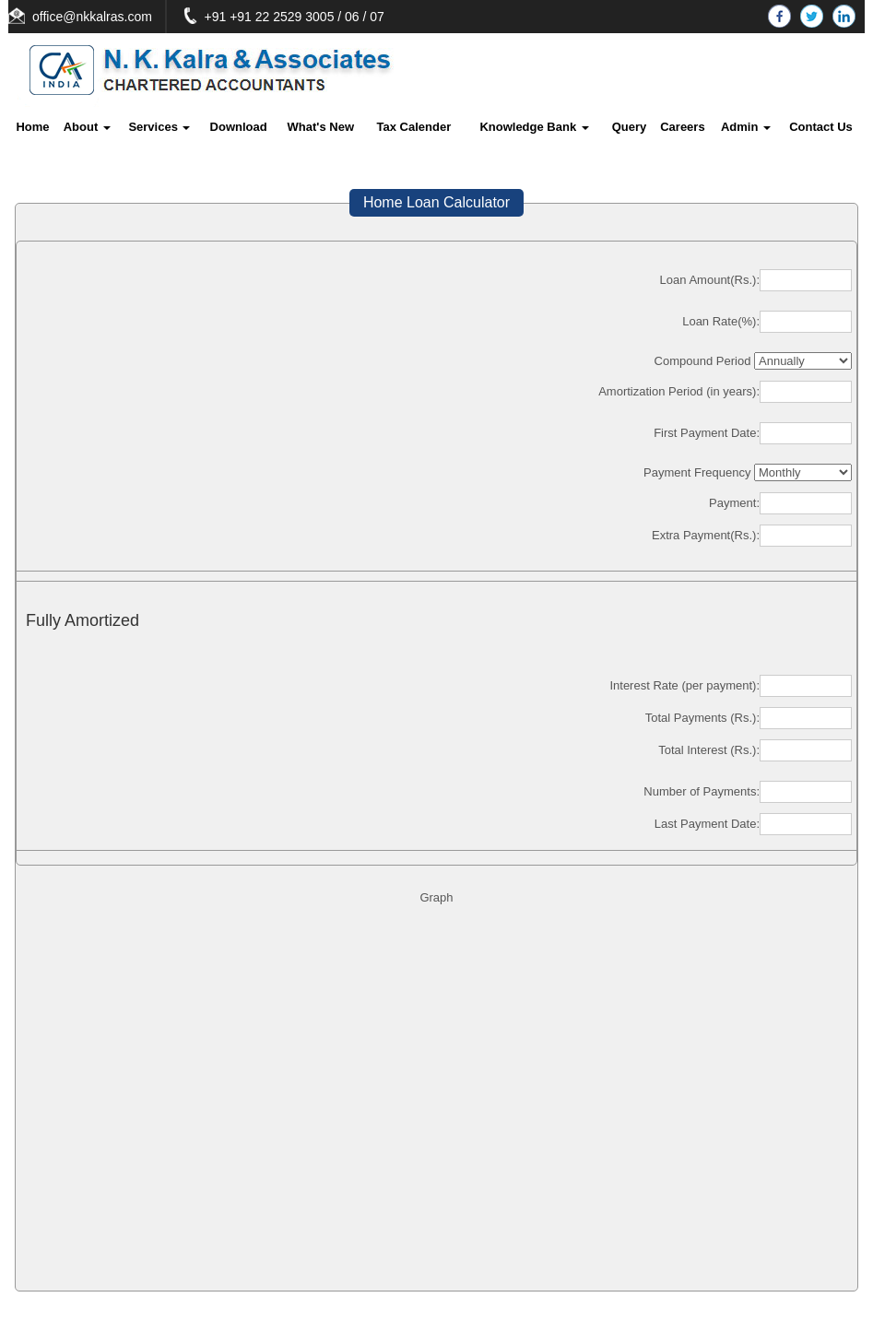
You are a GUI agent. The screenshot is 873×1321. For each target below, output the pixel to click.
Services (159, 127)
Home (32, 127)
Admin (746, 127)
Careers (682, 127)
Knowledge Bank (533, 127)
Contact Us (821, 127)
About (87, 127)
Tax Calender (414, 127)
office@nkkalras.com (113, 16)
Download (238, 127)
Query (629, 127)
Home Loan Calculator (436, 202)
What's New (321, 127)
